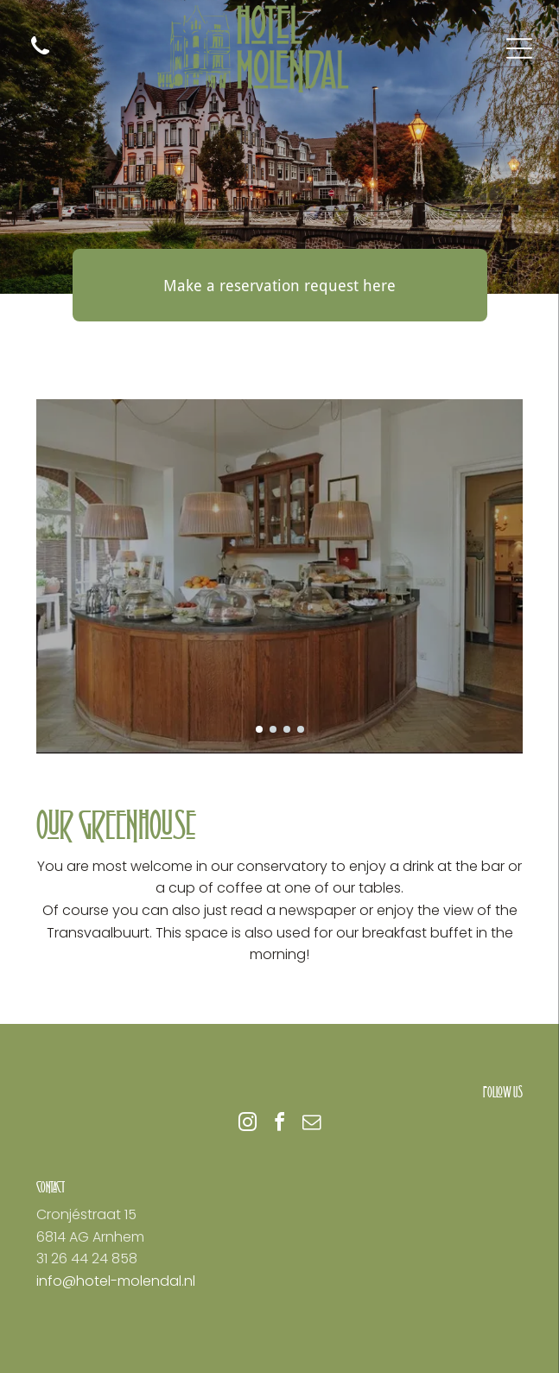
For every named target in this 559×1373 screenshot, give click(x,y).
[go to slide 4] (300, 729)
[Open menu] (519, 48)
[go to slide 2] (273, 729)
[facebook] (280, 1125)
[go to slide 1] (259, 729)
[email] (312, 1125)
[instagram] (248, 1125)
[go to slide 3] (286, 729)
